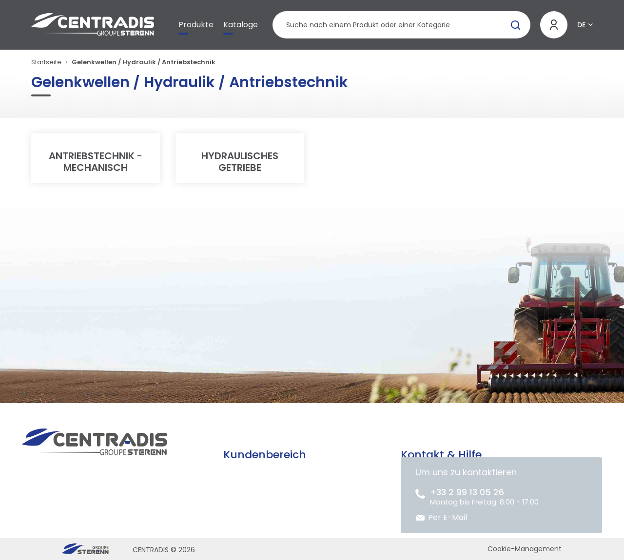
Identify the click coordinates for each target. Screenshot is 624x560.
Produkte (196, 24)
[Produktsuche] (401, 24)
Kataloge (240, 24)
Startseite (46, 62)
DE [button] (581, 25)
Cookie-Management (525, 549)
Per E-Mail (447, 517)
